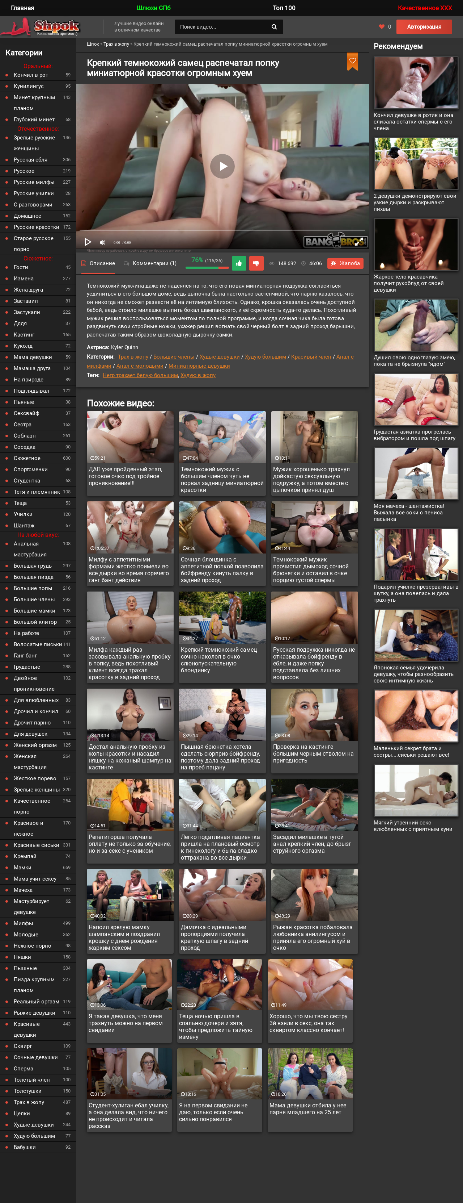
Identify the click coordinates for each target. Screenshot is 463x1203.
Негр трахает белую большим (140, 375)
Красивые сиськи (36, 845)
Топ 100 (284, 8)
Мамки (22, 867)
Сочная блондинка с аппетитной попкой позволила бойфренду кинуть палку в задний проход (222, 570)
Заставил (26, 301)
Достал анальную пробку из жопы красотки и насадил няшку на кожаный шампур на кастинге (130, 757)
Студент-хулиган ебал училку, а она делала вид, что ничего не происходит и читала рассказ (129, 1115)
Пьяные (24, 402)
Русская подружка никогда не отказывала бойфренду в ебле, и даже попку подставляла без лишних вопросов (314, 663)
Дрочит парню (32, 722)
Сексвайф (26, 413)
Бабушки (25, 1147)
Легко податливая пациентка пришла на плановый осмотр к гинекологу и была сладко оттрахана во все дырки (220, 847)
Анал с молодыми (139, 366)
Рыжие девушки (34, 1013)
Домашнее (27, 216)
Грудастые (27, 667)
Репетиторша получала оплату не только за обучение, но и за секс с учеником (130, 844)
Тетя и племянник (37, 492)
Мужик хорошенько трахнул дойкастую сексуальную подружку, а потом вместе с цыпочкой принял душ (311, 479)
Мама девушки (33, 357)
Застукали (27, 312)
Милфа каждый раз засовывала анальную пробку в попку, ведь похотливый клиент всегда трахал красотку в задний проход (130, 663)
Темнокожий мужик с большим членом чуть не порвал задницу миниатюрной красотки (222, 479)
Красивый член (311, 357)
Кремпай (25, 856)
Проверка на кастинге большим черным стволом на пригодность (313, 753)
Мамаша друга (32, 368)
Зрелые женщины (37, 789)
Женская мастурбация (30, 761)
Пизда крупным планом (34, 985)
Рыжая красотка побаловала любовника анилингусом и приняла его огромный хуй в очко (313, 937)
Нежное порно (32, 946)
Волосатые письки (38, 644)
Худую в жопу (198, 375)
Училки (23, 514)
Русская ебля (30, 159)
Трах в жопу (133, 357)
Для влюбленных (36, 700)
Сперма (23, 1068)
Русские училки (34, 193)
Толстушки (28, 1091)
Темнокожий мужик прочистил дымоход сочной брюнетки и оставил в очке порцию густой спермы (311, 570)
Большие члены (174, 357)
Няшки (22, 957)
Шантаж (24, 525)
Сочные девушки (36, 1057)
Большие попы (33, 588)
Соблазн (25, 436)
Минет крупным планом (34, 103)
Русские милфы (34, 182)
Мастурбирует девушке (31, 906)
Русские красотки (36, 227)
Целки (22, 1113)
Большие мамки (34, 610)
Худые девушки (220, 357)
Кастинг (24, 334)
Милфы (23, 923)
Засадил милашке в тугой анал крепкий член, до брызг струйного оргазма (312, 844)
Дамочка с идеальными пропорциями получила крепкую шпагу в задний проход (214, 937)
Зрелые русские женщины (34, 143)
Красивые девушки (27, 1029)
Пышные (25, 968)
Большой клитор (35, 622)
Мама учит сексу (35, 879)
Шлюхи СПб (153, 8)
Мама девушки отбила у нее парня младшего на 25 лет (307, 1109)
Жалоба (345, 263)
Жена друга (28, 290)
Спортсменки (31, 469)
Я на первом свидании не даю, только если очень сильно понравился (213, 1112)
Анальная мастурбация (30, 549)
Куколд (23, 346)
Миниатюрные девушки (199, 366)
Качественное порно (32, 806)
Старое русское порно (34, 243)
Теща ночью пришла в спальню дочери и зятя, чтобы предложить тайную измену (215, 1026)
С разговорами (33, 204)
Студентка (27, 480)
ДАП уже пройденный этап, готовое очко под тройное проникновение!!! (125, 476)
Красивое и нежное (28, 828)
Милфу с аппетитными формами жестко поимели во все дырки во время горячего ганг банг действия (129, 570)
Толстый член (32, 1080)
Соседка (24, 447)
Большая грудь (33, 566)
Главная (22, 8)
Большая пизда (34, 577)
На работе (26, 633)
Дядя (20, 323)
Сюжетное (27, 458)
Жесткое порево (35, 778)
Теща (20, 503)
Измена (24, 278)
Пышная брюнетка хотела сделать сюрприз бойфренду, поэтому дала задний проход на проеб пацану (220, 757)
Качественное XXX (425, 8)
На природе (28, 379)
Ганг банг (25, 655)
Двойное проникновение (34, 683)
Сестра (22, 424)
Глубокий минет (34, 119)
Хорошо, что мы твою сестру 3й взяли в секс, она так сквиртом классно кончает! (308, 1023)
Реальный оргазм (36, 1001)
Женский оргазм (35, 745)
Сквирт (23, 1046)
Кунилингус (29, 86)
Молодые (26, 934)
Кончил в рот (31, 75)
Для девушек (30, 734)
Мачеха (23, 890)
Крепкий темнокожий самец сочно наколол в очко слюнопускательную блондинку (219, 660)
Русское (24, 171)
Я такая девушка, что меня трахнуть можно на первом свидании (126, 1023)
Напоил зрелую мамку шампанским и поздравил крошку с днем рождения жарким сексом (124, 937)
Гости (21, 267)
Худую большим (265, 357)
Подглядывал (31, 391)
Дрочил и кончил (36, 711)
